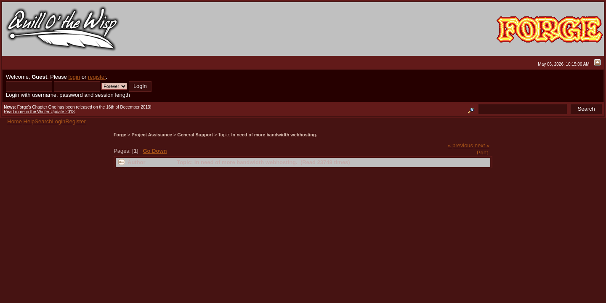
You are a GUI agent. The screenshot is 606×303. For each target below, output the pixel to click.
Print (482, 152)
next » (482, 145)
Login (59, 121)
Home (14, 121)
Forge (120, 134)
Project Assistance (151, 134)
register (97, 77)
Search (43, 121)
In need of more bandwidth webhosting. (274, 134)
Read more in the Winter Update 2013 (39, 111)
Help (29, 121)
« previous (460, 145)
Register (75, 121)
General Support (195, 134)
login (74, 77)
